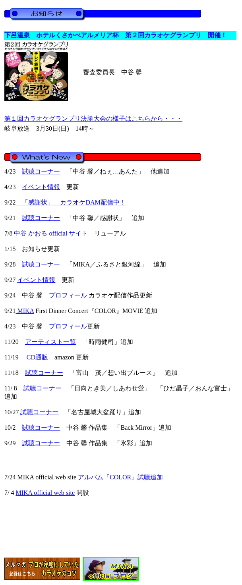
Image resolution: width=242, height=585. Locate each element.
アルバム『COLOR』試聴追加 (120, 477)
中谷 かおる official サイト (51, 233)
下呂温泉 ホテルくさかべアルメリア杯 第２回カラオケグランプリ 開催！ (115, 35)
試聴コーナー (41, 171)
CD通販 (36, 357)
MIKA (24, 310)
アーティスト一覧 (50, 341)
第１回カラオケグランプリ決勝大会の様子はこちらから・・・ (93, 118)
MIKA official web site (45, 492)
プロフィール (68, 295)
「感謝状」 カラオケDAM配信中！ (70, 202)
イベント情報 (41, 186)
